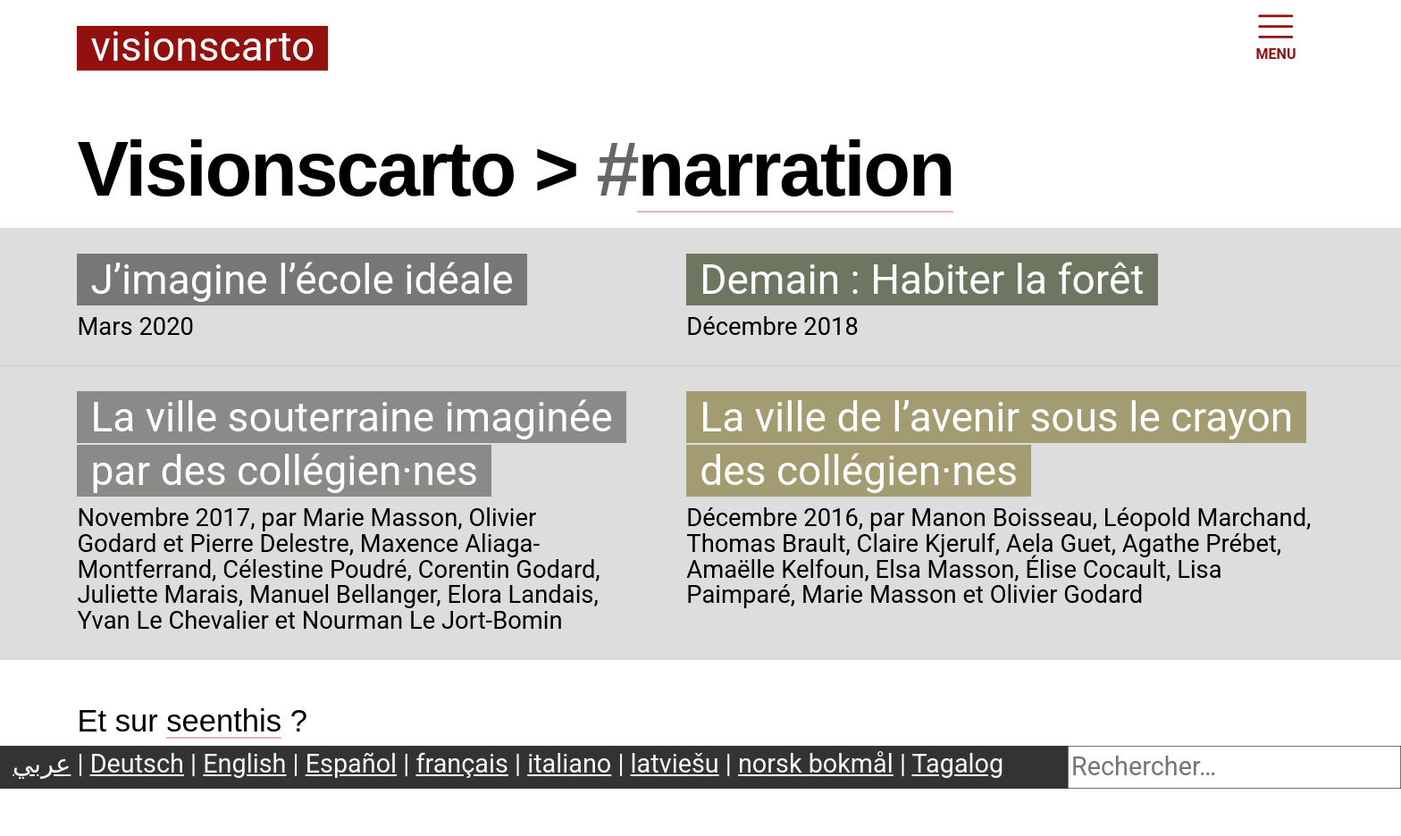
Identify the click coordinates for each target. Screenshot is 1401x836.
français (461, 763)
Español (351, 763)
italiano (569, 763)
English (244, 763)
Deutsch (137, 763)
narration (795, 169)
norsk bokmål (815, 763)
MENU (1276, 36)
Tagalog (958, 763)
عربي (42, 763)
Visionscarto (202, 48)
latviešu (675, 763)
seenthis (223, 721)
